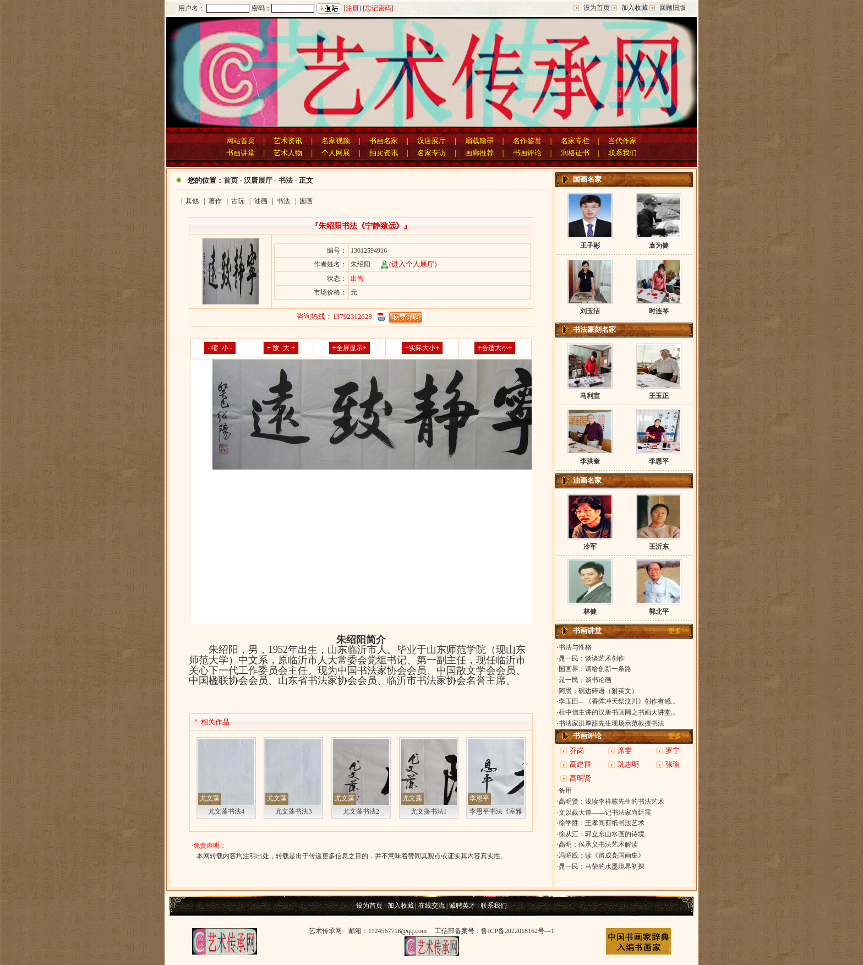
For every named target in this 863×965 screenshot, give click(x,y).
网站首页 (240, 141)
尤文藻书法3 (293, 811)
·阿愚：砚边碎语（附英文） (597, 691)
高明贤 (580, 778)
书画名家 (383, 141)
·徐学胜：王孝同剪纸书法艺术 (600, 823)
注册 (352, 8)
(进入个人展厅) (408, 264)
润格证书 (575, 153)
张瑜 (672, 764)
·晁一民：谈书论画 (584, 680)
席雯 (625, 750)
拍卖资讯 (383, 153)
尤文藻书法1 (429, 811)
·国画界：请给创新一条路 (594, 669)
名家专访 (431, 153)
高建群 (580, 764)
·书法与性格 (574, 647)
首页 (230, 180)
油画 (260, 201)
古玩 (237, 201)
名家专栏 (575, 141)
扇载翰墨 (479, 141)
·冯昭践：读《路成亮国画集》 (600, 855)
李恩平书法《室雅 (495, 811)
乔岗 (577, 750)
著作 (215, 201)
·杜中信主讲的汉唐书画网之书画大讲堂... (616, 712)
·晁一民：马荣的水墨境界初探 (600, 866)
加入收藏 (634, 8)
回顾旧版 (672, 8)
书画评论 (527, 153)
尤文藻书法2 (361, 811)
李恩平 (479, 798)
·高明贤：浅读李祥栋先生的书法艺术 (610, 801)
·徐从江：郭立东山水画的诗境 (600, 834)
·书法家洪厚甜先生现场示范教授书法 (610, 723)
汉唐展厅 (431, 141)
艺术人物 (288, 153)
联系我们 (622, 153)
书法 (285, 180)
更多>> (678, 631)
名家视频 (335, 141)
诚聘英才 (462, 905)
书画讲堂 (240, 153)
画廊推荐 (479, 153)
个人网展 (335, 153)
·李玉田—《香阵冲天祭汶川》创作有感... (616, 701)
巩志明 (628, 764)
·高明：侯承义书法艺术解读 (597, 844)
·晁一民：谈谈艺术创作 (591, 658)
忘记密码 (378, 8)
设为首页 (596, 8)
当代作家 (622, 141)
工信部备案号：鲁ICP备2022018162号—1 (494, 931)
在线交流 (431, 905)
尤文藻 (210, 798)
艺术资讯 (288, 141)
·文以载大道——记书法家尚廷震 (604, 812)
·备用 (564, 790)
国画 (306, 201)
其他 (192, 201)
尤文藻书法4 (226, 811)
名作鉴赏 (527, 141)
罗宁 (672, 750)
